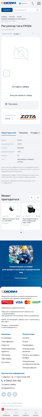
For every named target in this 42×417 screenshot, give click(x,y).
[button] (31, 197)
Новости (5, 345)
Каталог (12, 17)
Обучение (5, 355)
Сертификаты (7, 341)
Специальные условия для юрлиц (31, 362)
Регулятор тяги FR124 (8, 21)
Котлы (19, 17)
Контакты (5, 362)
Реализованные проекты (8, 350)
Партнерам (6, 358)
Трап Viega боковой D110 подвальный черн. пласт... (30, 221)
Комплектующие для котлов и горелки (13, 19)
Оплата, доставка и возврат (30, 356)
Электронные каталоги (28, 350)
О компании (6, 338)
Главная (4, 17)
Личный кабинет (29, 367)
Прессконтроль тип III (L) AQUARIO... (10, 220)
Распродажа (27, 345)
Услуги (25, 341)
